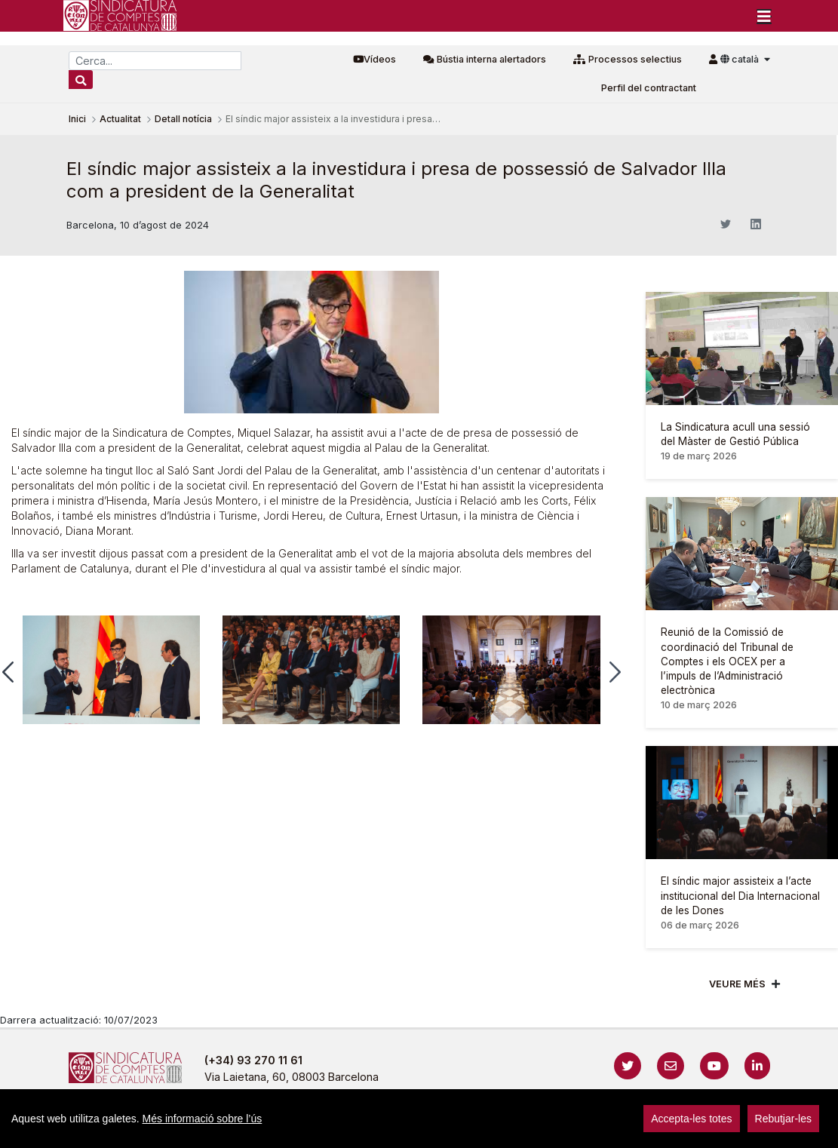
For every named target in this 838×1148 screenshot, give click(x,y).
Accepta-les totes (691, 1119)
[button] (615, 672)
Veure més (737, 984)
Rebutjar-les (783, 1119)
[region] (419, 1118)
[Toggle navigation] (764, 16)
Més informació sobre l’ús (202, 1119)
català (740, 59)
